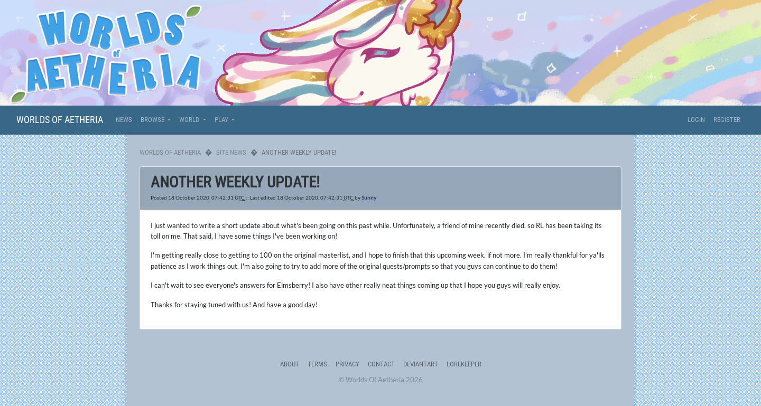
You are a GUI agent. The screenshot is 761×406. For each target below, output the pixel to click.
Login (696, 120)
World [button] (190, 120)
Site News (231, 152)
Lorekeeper (464, 364)
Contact (381, 364)
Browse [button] (153, 120)
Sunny (368, 197)
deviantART (420, 364)
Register (726, 120)
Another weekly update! (235, 182)
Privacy (347, 364)
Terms (317, 364)
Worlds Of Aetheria (59, 119)
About (289, 364)
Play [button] (222, 120)
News (124, 120)
